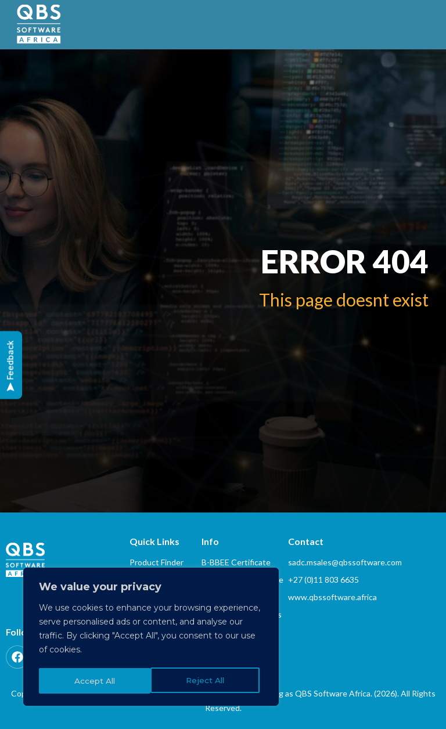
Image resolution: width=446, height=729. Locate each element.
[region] (151, 638)
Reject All (93, 681)
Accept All (207, 681)
